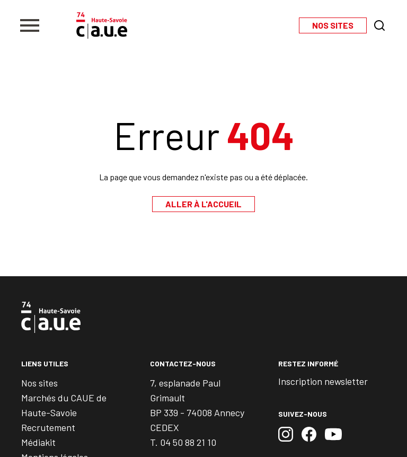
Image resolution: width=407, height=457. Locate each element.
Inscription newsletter (323, 381)
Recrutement (48, 427)
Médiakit (38, 442)
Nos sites (39, 383)
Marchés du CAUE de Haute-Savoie (64, 405)
